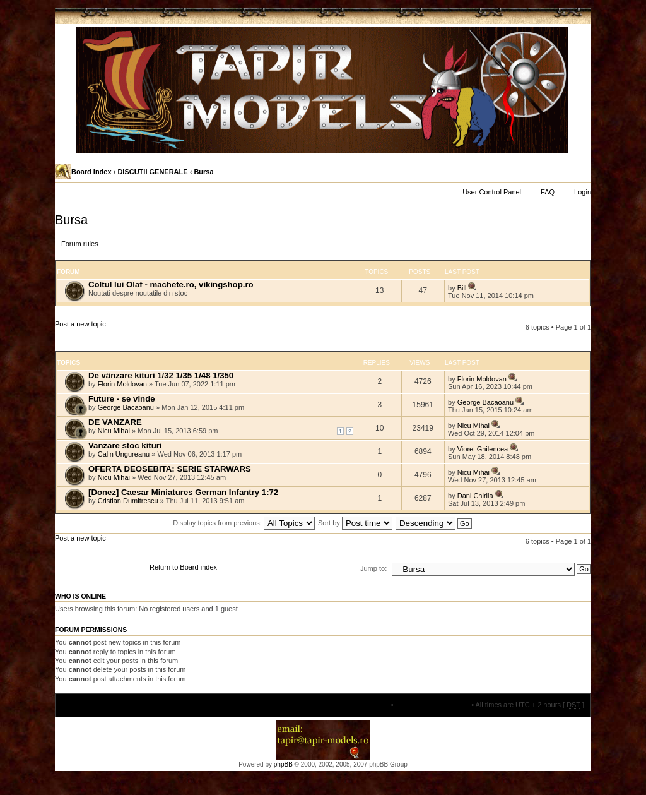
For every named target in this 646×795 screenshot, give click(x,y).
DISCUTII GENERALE (152, 172)
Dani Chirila (475, 495)
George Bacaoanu (126, 407)
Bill (462, 288)
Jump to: (373, 568)
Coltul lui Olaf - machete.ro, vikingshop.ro (171, 284)
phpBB (283, 764)
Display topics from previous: (244, 523)
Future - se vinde (121, 398)
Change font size (580, 172)
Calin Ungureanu (124, 454)
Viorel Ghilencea (482, 449)
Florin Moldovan (122, 384)
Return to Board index (183, 567)
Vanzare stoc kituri (125, 445)
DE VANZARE (115, 422)
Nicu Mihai (114, 430)
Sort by (355, 523)
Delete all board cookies (432, 704)
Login (582, 192)
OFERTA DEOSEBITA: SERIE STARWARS (169, 469)
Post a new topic (97, 335)
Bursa (203, 172)
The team (374, 704)
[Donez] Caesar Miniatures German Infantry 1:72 (183, 492)
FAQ (548, 192)
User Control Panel (491, 192)
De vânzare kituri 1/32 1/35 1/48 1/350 (160, 375)
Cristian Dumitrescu (128, 501)
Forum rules (79, 244)
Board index (91, 172)
